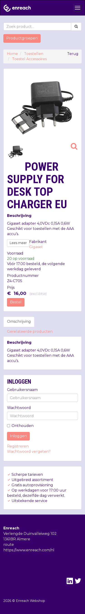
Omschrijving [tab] (19, 321)
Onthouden (20, 426)
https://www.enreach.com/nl (28, 550)
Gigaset (36, 247)
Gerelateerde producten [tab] (30, 331)
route (8, 544)
